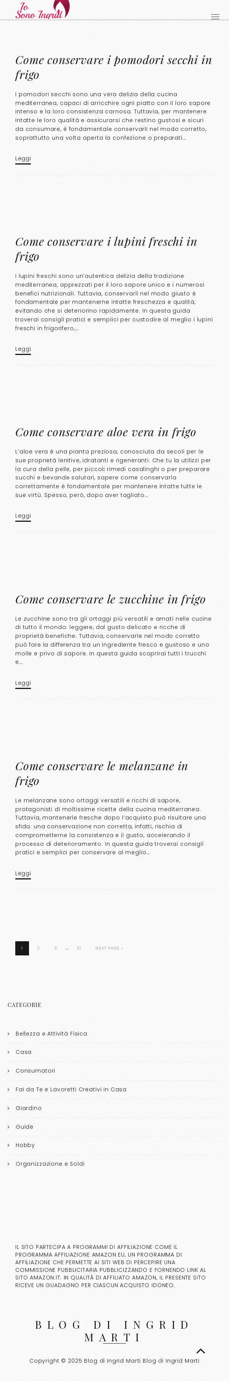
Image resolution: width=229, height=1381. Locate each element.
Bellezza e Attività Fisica (51, 1033)
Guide (25, 1127)
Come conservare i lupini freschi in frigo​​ (106, 249)
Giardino (29, 1108)
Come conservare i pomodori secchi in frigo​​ (113, 67)
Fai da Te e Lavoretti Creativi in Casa (71, 1089)
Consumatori (35, 1070)
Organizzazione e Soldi (50, 1164)
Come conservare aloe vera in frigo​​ (106, 431)
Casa (24, 1052)
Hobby (25, 1145)
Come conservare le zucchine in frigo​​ (110, 599)
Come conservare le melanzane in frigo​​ (101, 773)
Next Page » (109, 948)
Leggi (23, 158)
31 (79, 948)
